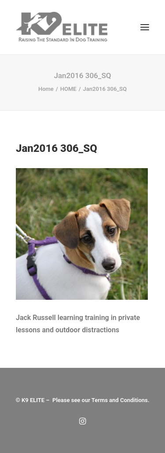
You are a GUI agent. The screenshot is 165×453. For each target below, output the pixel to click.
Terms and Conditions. (121, 400)
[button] (145, 27)
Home (46, 89)
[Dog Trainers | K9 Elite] (62, 27)
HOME (68, 89)
